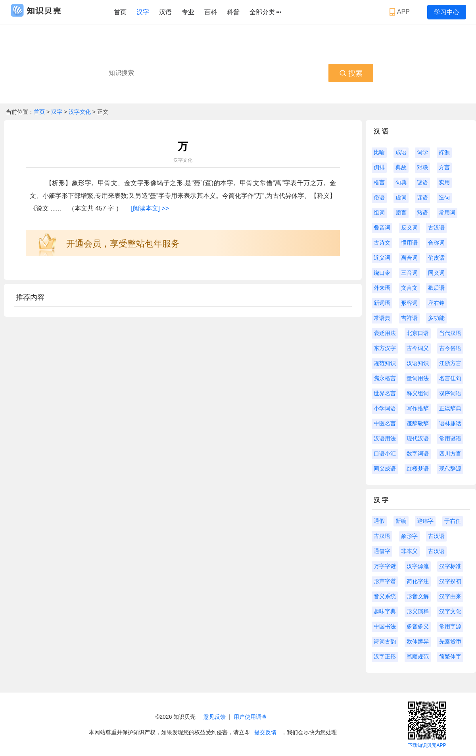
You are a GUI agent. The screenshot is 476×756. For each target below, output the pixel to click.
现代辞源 (450, 468)
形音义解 (418, 596)
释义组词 (418, 393)
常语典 (382, 318)
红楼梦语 (418, 468)
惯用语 (409, 242)
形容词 (409, 303)
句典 (401, 182)
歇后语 (436, 288)
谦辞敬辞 (418, 423)
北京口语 (418, 333)
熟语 (422, 212)
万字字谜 (385, 566)
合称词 (436, 242)
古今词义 (418, 348)
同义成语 (385, 468)
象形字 (409, 536)
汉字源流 (418, 566)
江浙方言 (450, 363)
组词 (379, 212)
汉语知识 (418, 363)
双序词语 (450, 393)
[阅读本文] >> (150, 208)
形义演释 (418, 611)
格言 (379, 182)
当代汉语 (450, 333)
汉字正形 (385, 656)
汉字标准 (450, 566)
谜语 (422, 182)
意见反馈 (214, 717)
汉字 (142, 12)
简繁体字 (450, 656)
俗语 (379, 197)
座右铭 (436, 303)
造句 (444, 197)
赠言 (401, 212)
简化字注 (418, 581)
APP (400, 12)
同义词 (436, 273)
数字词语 (418, 453)
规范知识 (385, 363)
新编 (401, 521)
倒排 (379, 167)
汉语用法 (385, 438)
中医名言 (385, 423)
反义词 (409, 227)
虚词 (401, 197)
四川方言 (450, 453)
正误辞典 (450, 408)
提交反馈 (265, 732)
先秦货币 (450, 641)
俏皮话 (436, 258)
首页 (120, 12)
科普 (233, 12)
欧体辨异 (418, 641)
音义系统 (385, 596)
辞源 (444, 152)
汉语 (165, 12)
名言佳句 (450, 378)
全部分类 (265, 12)
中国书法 (385, 626)
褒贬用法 (385, 333)
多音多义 (418, 626)
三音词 (409, 273)
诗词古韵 (385, 641)
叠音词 (382, 227)
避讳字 (425, 521)
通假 (379, 521)
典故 (401, 167)
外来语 (382, 288)
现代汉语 (418, 438)
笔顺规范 (418, 656)
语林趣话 (450, 423)
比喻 (379, 152)
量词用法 (418, 378)
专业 (188, 12)
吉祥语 (409, 318)
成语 (401, 152)
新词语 (382, 303)
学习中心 (446, 12)
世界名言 (385, 393)
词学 (422, 152)
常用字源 (450, 626)
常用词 (447, 212)
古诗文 (382, 242)
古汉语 (436, 227)
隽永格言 (385, 378)
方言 (444, 167)
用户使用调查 (250, 717)
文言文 (409, 288)
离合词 (409, 258)
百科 (210, 12)
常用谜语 (450, 438)
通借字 (382, 551)
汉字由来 (450, 596)
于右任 (452, 521)
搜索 (351, 73)
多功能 (436, 318)
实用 (444, 182)
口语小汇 (385, 453)
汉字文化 (80, 112)
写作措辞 (418, 408)
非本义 (409, 551)
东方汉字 (385, 348)
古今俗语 (450, 348)
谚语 (422, 197)
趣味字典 (385, 611)
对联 (422, 167)
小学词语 (385, 408)
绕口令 (382, 273)
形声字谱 (385, 581)
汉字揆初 (450, 581)
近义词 (382, 258)
